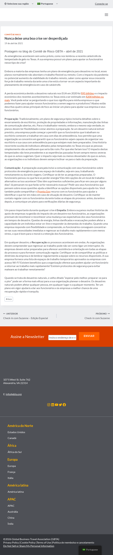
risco (9, 299)
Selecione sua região (16, 3)
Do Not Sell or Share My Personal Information (28, 544)
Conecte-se (101, 3)
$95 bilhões (87, 93)
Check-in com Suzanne (84, 316)
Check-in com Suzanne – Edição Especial (28, 316)
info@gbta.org (14, 392)
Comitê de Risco (13, 34)
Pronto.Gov (43, 191)
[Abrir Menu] (106, 15)
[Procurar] (99, 15)
